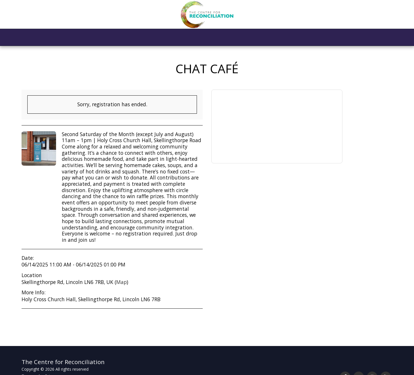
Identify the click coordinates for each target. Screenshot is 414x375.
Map (121, 282)
